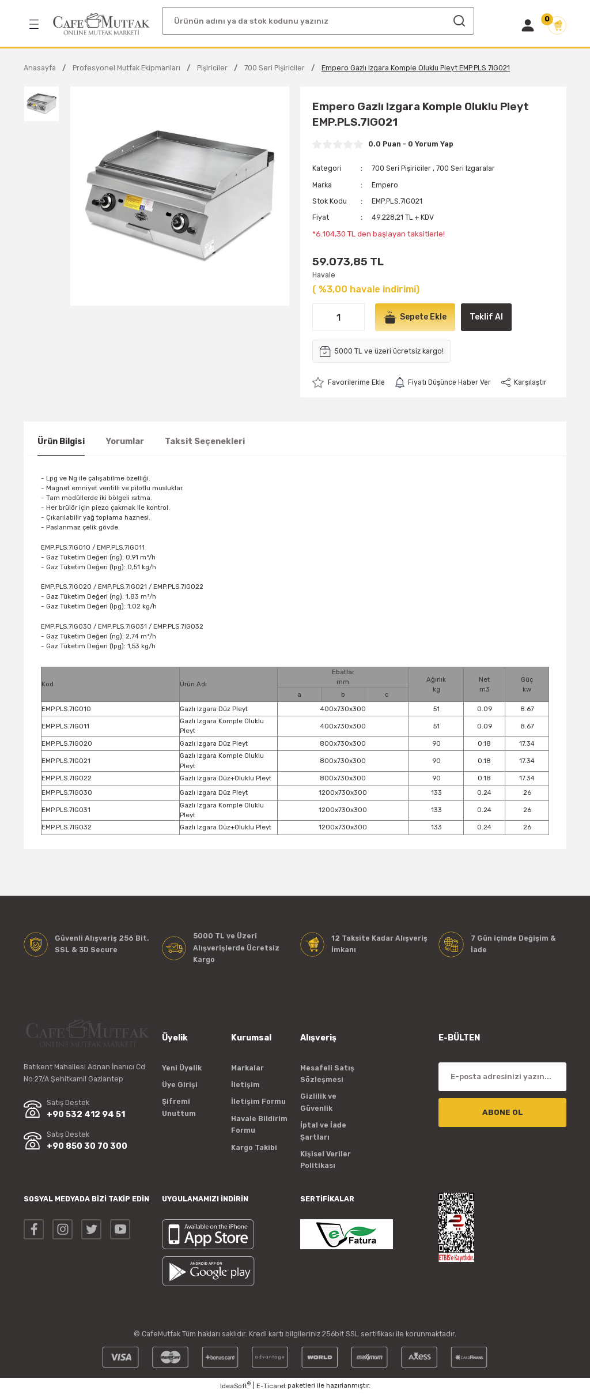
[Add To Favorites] (349, 382)
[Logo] (101, 24)
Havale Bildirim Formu (259, 1124)
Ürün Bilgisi (61, 441)
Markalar (247, 1068)
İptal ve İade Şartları (323, 1131)
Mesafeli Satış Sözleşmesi (327, 1074)
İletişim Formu (258, 1102)
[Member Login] (528, 25)
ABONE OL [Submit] (502, 1112)
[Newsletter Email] (502, 1076)
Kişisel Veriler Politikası (325, 1159)
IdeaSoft (235, 1385)
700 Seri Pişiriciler (402, 168)
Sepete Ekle (416, 317)
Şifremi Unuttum (179, 1108)
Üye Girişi (180, 1084)
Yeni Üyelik (182, 1068)
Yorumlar (124, 441)
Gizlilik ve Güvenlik (318, 1102)
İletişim (245, 1084)
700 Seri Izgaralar (467, 168)
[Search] (318, 21)
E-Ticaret (271, 1386)
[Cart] (557, 25)
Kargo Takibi (254, 1147)
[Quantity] (338, 317)
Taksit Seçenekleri (205, 441)
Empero (385, 185)
